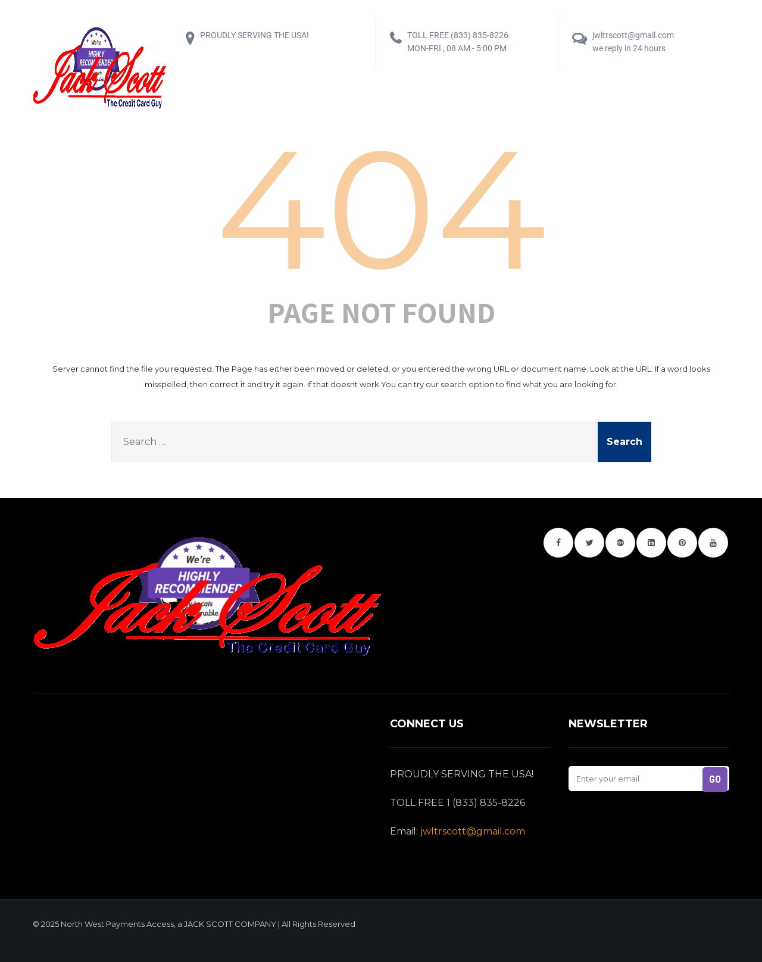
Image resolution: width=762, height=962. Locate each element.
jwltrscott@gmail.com (472, 831)
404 (381, 208)
